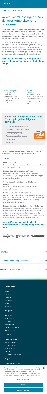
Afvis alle (23, 384)
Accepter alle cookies (23, 390)
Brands (7, 271)
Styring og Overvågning (31, 71)
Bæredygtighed (9, 298)
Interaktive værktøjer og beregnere (15, 349)
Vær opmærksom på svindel (14, 334)
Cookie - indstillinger (23, 379)
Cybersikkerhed (10, 310)
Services (7, 283)
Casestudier (8, 346)
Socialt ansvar (9, 304)
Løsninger (8, 274)
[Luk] (44, 368)
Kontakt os (8, 355)
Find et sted (8, 352)
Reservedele (8, 280)
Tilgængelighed (10, 325)
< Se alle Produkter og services (12, 10)
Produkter (8, 277)
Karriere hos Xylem (11, 319)
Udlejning (8, 286)
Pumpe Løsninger (10, 70)
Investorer (8, 301)
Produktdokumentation (12, 343)
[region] (23, 379)
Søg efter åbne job (10, 322)
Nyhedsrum (8, 295)
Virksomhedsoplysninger (13, 307)
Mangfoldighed (10, 328)
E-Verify (7, 331)
